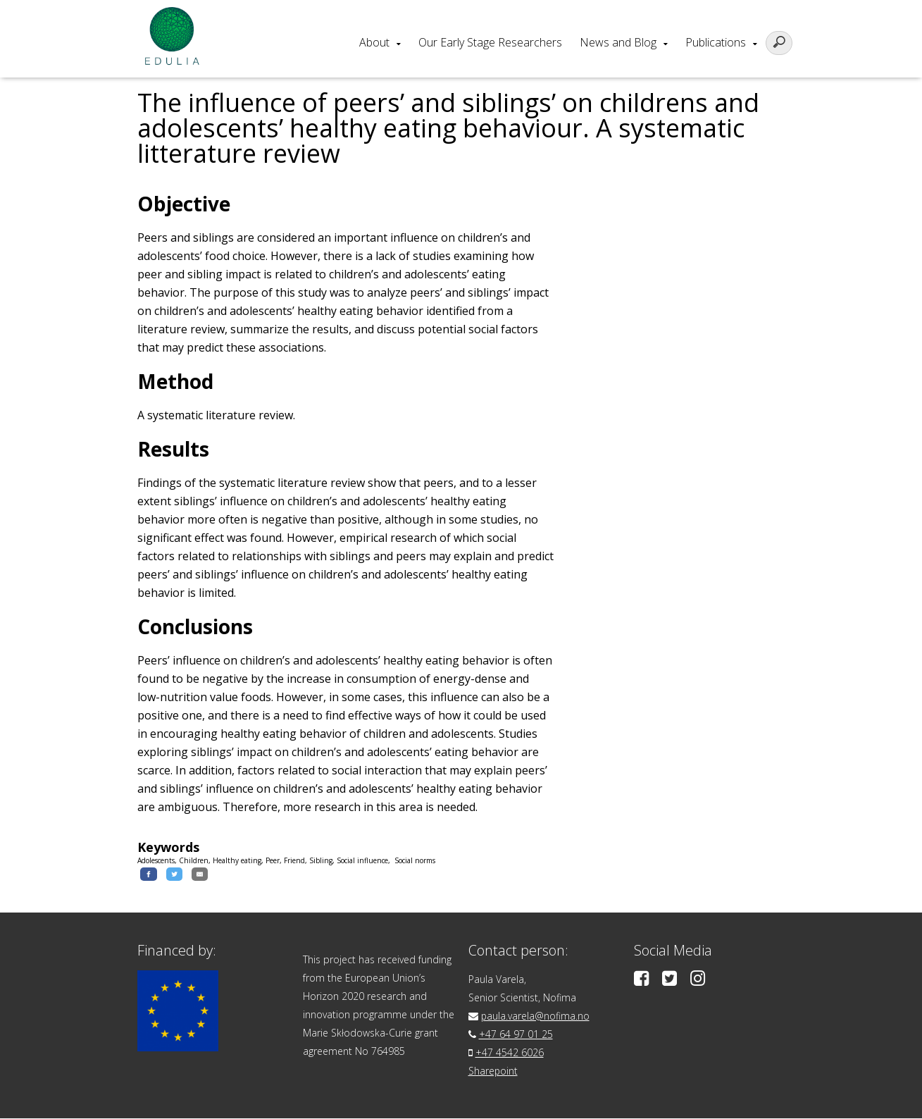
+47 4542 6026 (509, 1053)
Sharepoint (493, 1071)
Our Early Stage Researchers (490, 42)
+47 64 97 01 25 (516, 1034)
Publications (715, 42)
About (374, 42)
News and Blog (618, 42)
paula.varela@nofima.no (535, 1016)
